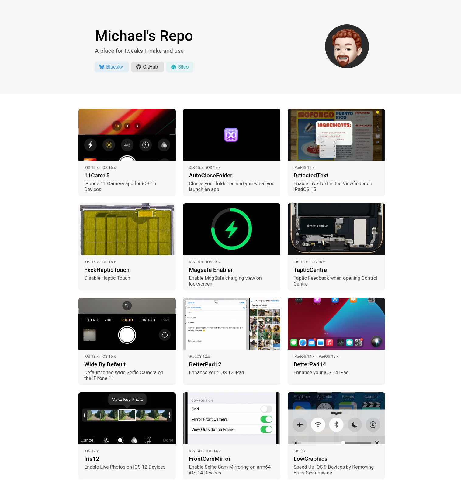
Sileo (180, 67)
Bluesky (111, 67)
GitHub (147, 67)
